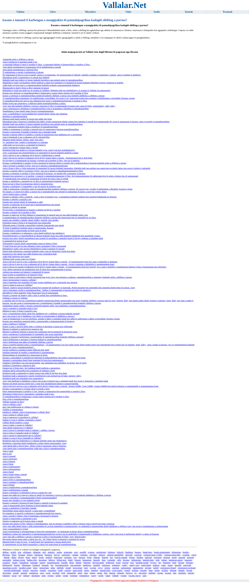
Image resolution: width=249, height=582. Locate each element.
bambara (129, 552)
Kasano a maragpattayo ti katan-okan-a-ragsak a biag (25, 389)
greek (174, 557)
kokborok (110, 562)
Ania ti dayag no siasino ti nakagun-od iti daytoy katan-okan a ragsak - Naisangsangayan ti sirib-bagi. (47, 158)
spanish (24, 573)
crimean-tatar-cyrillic (153, 555)
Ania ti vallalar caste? (12, 404)
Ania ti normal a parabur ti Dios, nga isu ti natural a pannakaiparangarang (35, 165)
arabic (59, 552)
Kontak (189, 12)
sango (86, 570)
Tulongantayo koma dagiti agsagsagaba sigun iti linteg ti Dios (29, 243)
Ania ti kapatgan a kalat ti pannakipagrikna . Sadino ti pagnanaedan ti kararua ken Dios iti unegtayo (46, 290)
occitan (93, 568)
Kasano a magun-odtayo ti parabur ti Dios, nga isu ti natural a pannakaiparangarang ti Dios (42, 171)
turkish (191, 573)
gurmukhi (6, 560)
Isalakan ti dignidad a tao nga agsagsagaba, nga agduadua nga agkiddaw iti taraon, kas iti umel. (44, 363)
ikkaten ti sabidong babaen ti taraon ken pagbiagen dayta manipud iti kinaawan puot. (39, 332)
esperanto (58, 557)
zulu (144, 575)
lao (159, 562)
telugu (92, 573)
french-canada (121, 557)
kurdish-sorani (142, 562)
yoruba (123, 575)
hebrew (51, 560)
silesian (173, 570)
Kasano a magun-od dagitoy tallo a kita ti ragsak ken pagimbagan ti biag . (35, 295)
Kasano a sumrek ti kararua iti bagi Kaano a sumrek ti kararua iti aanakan (34, 503)
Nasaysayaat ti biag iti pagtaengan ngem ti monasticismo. (27, 184)
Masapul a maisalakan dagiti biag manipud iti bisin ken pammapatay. (33, 360)
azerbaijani (101, 552)
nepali (68, 568)
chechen (93, 555)
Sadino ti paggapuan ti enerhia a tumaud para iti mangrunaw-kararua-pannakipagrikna (40, 129)
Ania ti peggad (8, 456)
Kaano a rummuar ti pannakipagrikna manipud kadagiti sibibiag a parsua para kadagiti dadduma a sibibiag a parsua (53, 95)
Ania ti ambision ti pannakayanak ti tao (19, 62)
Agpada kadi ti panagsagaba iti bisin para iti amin (24, 230)
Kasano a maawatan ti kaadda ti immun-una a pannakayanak (29, 132)
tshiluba (151, 573)
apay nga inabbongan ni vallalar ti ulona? (20, 407)
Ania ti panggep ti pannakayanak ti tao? (20, 308)
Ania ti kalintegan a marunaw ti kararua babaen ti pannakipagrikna (31, 339)
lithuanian (26, 565)
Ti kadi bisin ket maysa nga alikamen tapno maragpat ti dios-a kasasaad (34, 246)
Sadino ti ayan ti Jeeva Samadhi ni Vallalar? (21, 438)
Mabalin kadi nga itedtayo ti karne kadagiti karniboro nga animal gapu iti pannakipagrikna (42, 80)
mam (163, 565)
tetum (99, 573)
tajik (63, 573)
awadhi (83, 552)
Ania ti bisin (7, 464)
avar (76, 552)
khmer (79, 562)
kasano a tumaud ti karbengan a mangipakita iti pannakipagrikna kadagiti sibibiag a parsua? (43, 337)
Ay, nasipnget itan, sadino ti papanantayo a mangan (25, 142)
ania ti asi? (7, 453)
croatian (186, 555)
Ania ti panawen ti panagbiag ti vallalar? (20, 417)
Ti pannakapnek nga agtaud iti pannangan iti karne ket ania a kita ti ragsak (35, 178)
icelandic (111, 560)
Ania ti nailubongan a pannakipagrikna (19, 487)
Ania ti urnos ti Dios (11, 477)
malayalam (146, 565)
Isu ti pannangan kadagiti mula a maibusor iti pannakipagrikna (30, 127)
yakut (107, 575)
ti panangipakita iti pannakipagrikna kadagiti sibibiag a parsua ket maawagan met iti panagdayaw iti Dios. (49, 217)
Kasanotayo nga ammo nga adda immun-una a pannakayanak (29, 254)
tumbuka (182, 573)
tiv (136, 573)
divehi (21, 557)
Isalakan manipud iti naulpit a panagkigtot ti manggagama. (28, 352)
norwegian (77, 568)
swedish (55, 573)
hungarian (86, 560)
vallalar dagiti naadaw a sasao (15, 422)
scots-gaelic (117, 570)
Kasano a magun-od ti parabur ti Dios (19, 212)
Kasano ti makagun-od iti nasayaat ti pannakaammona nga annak (31, 204)
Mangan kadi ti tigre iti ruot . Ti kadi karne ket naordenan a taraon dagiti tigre (36, 542)
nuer (86, 568)
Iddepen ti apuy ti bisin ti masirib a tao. (19, 311)
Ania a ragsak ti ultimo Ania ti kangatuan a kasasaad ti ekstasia (30, 516)
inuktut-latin (148, 560)
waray (93, 575)
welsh (100, 575)
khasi (71, 562)
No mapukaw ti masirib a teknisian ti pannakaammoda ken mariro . (32, 513)
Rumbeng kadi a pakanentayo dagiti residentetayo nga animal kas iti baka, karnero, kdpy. (41, 376)
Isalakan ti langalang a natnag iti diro (18, 365)
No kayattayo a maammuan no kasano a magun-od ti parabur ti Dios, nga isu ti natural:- (41, 160)
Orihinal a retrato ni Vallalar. (15, 298)
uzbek (58, 575)
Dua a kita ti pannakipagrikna (15, 399)
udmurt (26, 575)
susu (42, 573)
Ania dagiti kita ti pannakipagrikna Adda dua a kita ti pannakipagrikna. (33, 448)
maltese (156, 565)
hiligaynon (61, 560)
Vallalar (20, 12)
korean (125, 562)
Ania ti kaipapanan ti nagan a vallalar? (19, 280)
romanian (52, 570)
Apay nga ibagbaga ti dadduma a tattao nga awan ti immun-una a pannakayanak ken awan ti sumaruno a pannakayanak (55, 381)
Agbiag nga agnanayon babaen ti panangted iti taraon (26, 272)
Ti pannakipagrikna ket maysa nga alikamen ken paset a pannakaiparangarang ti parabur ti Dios (44, 101)
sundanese (33, 573)
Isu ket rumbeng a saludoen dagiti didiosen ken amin (25, 350)
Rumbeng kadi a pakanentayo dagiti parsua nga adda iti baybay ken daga (34, 373)
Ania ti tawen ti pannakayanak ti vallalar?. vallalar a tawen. (28, 430)
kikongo (87, 562)
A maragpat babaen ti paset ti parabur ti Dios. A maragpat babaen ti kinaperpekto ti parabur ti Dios (46, 64)
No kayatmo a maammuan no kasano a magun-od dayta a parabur (31, 210)
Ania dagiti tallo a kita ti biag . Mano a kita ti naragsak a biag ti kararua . (34, 446)
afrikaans (27, 552)
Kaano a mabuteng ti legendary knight (19, 508)
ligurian (189, 562)
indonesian (136, 560)
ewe (75, 557)
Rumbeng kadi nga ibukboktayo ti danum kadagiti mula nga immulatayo (34, 440)
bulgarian (38, 555)
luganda (45, 565)
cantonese (66, 555)
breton (30, 555)
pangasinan (126, 568)
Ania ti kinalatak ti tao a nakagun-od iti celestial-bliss (26, 137)
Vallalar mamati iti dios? (13, 402)
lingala (17, 565)
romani (43, 570)
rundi (60, 570)
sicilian (165, 570)
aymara (91, 552)
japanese (188, 560)
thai (105, 573)
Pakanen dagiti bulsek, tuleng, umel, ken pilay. (23, 140)
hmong (78, 560)
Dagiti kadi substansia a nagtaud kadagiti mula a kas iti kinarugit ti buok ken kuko (38, 251)
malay (124, 565)
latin (174, 562)
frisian (132, 557)
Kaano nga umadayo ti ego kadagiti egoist (21, 500)
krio (132, 562)
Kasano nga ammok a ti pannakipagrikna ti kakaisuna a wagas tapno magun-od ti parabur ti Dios (45, 93)
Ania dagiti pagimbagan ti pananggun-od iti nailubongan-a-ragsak (31, 67)
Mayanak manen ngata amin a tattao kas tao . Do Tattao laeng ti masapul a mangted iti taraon (43, 539)
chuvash (128, 555)
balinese (111, 552)
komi (118, 562)
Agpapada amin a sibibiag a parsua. (18, 59)
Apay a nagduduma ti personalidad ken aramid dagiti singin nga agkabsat (34, 114)
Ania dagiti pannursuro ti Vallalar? (17, 428)
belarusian (176, 552)
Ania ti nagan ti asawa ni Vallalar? (17, 285)
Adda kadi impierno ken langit (15, 256)
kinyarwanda (98, 562)
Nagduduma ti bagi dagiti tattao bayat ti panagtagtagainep (28, 111)
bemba (186, 552)
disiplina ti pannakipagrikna (14, 116)
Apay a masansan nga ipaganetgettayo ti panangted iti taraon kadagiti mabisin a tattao (40, 153)
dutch (34, 557)
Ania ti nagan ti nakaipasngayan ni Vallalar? (22, 435)
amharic (51, 552)
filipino (97, 557)
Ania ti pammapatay (11, 466)
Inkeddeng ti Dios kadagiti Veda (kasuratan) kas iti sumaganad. (30, 293)
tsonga (160, 573)
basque (138, 552)
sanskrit (94, 570)
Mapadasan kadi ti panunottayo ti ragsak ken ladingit (25, 77)
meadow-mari (25, 568)
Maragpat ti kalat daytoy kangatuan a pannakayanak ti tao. (28, 394)
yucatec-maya (134, 575)
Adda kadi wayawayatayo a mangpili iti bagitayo (24, 145)
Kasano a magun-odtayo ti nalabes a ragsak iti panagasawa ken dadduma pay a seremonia (42, 134)
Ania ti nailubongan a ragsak (15, 490)
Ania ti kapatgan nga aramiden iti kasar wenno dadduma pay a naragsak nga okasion (39, 282)
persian (148, 568)
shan (151, 570)
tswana (168, 573)
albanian (36, 552)
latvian (181, 562)
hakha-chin (32, 560)
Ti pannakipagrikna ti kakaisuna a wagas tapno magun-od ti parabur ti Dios (35, 396)
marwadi (187, 565)
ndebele (60, 568)
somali (16, 573)
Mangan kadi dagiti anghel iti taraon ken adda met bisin (27, 119)
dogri (28, 557)
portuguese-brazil (168, 568)
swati (48, 573)
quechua (34, 570)
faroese (82, 557)
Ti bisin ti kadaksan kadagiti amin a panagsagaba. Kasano (28, 228)
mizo (35, 568)
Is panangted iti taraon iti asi (14, 241)
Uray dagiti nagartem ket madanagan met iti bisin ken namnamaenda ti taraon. (37, 269)
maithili (96, 565)
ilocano (126, 560)
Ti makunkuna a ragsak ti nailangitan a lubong (22, 72)
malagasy (116, 565)
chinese (102, 555)
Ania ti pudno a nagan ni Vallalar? (17, 425)
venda (65, 575)
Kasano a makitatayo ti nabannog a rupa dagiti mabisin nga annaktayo (33, 233)
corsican (138, 555)
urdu (44, 575)
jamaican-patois (176, 560)
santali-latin (105, 570)
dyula (41, 557)
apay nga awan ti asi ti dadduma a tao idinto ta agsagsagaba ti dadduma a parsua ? (38, 316)
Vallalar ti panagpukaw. (12, 409)
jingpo (15, 562)
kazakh (64, 562)
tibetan (112, 573)
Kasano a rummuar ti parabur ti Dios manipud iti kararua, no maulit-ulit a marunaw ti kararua (43, 173)
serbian (135, 570)
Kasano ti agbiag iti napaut (14, 207)
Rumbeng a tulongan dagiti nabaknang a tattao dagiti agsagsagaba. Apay (34, 443)
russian (67, 570)
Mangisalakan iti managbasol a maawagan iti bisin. (25, 355)
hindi (70, 560)
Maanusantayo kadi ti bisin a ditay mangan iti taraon (25, 88)
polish (156, 568)
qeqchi (26, 570)
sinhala (181, 570)
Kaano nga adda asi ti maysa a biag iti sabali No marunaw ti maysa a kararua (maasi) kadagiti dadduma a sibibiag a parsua (56, 495)
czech (193, 555)
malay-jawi (134, 565)
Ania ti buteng (8, 461)
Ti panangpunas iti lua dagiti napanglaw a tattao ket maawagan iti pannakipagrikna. (39, 544)
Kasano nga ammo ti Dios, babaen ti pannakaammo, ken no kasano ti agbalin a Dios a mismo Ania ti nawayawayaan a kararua (58, 524)
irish (158, 560)
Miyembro (90, 12)
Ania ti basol (8, 472)
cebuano (84, 555)
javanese (6, 562)
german (166, 557)
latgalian (166, 562)
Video (128, 12)
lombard (36, 565)
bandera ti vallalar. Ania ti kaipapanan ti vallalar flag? (26, 412)
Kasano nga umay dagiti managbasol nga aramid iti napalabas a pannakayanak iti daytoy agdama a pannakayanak (52, 238)
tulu (174, 573)
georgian (158, 557)
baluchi (120, 552)
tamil (80, 573)
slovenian (6, 573)
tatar (86, 573)
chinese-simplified (115, 555)
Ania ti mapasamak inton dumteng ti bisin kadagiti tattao (27, 505)
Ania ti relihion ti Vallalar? (14, 324)
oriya (100, 568)
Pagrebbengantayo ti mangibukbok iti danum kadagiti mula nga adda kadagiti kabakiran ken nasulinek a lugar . (51, 236)
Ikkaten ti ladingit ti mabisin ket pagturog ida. (22, 329)
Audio (157, 12)
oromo (107, 568)
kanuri (42, 562)
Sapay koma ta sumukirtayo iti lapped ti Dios (22, 274)
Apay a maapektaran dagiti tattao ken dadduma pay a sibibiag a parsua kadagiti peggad (40, 313)
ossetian (115, 568)
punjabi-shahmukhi (12, 570)
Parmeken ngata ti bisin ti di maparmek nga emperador (26, 223)
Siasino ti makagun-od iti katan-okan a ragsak (22, 521)
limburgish (7, 565)
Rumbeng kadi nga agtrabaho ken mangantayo (23, 378)
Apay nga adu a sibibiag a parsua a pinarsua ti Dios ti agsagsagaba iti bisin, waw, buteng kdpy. (44, 536)
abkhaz (5, 552)
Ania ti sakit (7, 451)
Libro (53, 12)
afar (19, 552)
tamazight (71, 573)
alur (44, 552)
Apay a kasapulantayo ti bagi (15, 529)
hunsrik (96, 560)
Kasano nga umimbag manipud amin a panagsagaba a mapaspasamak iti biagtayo (38, 321)
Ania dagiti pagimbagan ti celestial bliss (20, 69)
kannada (34, 562)
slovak (189, 570)
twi (20, 575)
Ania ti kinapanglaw (11, 469)
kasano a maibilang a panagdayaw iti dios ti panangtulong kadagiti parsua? (35, 181)
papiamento (138, 568)
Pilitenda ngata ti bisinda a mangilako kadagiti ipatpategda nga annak (33, 225)
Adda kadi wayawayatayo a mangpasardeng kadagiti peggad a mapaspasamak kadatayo (41, 85)
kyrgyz (153, 562)
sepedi (127, 570)
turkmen (6, 575)
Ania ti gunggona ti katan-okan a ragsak (20, 147)
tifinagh (120, 573)
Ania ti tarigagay (9, 459)
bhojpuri (6, 555)
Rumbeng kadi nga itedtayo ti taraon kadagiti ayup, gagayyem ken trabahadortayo (38, 150)
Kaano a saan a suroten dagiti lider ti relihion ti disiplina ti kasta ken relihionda (37, 326)
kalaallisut (24, 562)
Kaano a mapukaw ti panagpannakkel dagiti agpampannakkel (29, 498)
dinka (13, 557)
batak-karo (147, 552)
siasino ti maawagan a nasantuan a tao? (19, 518)
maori (170, 565)
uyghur (51, 575)
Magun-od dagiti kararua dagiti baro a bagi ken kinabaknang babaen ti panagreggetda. (40, 383)
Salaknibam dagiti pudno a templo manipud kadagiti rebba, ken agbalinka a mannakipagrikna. (44, 306)
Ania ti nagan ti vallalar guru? (15, 415)
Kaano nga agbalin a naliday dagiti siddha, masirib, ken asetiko (30, 220)
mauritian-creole (9, 568)
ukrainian (35, 575)
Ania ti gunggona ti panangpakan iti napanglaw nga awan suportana (32, 334)
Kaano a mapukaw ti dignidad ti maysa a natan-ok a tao (27, 492)
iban (103, 560)
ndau (53, 568)
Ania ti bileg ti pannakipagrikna (16, 479)
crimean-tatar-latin (172, 555)
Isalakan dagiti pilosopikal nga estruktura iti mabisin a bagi (28, 370)
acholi (13, 552)
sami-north (77, 570)
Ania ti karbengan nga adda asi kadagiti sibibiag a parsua (27, 342)
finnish (105, 557)
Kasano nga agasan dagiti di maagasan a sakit (22, 202)
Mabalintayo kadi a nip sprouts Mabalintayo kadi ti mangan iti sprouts (33, 249)
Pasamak (227, 12)
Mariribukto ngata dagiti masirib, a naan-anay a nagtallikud (28, 511)
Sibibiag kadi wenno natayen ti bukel (18, 259)
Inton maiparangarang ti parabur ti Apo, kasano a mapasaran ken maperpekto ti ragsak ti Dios (43, 391)
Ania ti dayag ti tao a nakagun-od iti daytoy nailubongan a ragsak (31, 155)
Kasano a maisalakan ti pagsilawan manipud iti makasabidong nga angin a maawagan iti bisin (43, 357)
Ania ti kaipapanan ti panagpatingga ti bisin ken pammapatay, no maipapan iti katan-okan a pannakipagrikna (50, 531)
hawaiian (43, 560)
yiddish (115, 575)
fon (111, 557)
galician (148, 557)
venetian (73, 575)
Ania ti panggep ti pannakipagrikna (18, 482)
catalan (75, 555)
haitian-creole (19, 560)
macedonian (75, 565)
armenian (68, 552)
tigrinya (129, 573)
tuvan (14, 575)
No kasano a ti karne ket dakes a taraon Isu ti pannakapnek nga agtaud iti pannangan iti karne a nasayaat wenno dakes (54, 191)
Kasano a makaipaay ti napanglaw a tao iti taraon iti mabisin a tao (31, 186)
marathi (178, 565)
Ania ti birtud (8, 485)
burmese (48, 555)
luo (51, 565)
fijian (89, 557)
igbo (119, 560)
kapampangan (53, 562)
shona (157, 570)
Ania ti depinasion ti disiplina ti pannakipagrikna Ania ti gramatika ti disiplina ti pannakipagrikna (45, 108)
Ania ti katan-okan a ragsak (14, 194)
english (49, 557)
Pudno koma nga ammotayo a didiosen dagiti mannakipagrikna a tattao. (34, 103)
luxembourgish (61, 565)
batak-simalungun (162, 552)
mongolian (44, 568)
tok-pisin (143, 573)
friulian (140, 557)
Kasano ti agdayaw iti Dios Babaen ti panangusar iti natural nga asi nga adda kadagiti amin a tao (45, 215)
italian (164, 560)
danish (7, 557)
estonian (68, 557)
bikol (14, 555)
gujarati (190, 557)
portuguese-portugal (187, 568)
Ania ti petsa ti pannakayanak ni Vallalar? (20, 433)
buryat (57, 555)
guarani (182, 557)
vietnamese (84, 575)
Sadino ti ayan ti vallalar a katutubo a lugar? (22, 420)
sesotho (143, 570)
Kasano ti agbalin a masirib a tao (16, 199)
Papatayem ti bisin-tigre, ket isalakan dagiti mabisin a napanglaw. (31, 368)
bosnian (21, 555)
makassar (106, 565)
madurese (87, 565)
